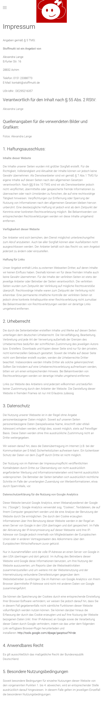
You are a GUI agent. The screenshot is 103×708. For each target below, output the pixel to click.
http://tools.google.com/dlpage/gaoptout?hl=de (47, 633)
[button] (5, 7)
